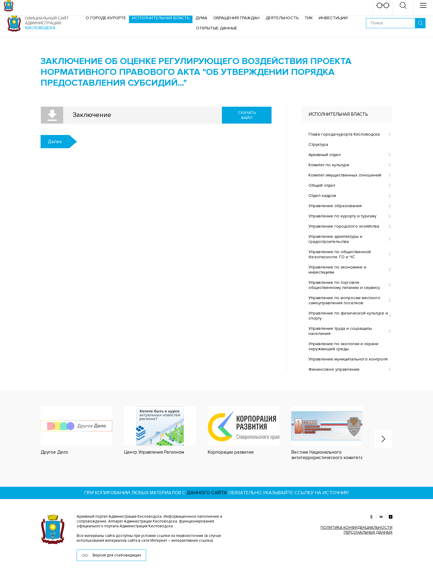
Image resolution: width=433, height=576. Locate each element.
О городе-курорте (106, 17)
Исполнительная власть (160, 17)
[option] (70, 430)
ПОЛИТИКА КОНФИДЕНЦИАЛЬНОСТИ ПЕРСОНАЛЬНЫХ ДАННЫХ (356, 530)
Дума (201, 17)
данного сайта (207, 493)
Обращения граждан (236, 17)
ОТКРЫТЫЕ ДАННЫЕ (216, 28)
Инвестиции (333, 17)
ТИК (309, 17)
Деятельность (282, 17)
